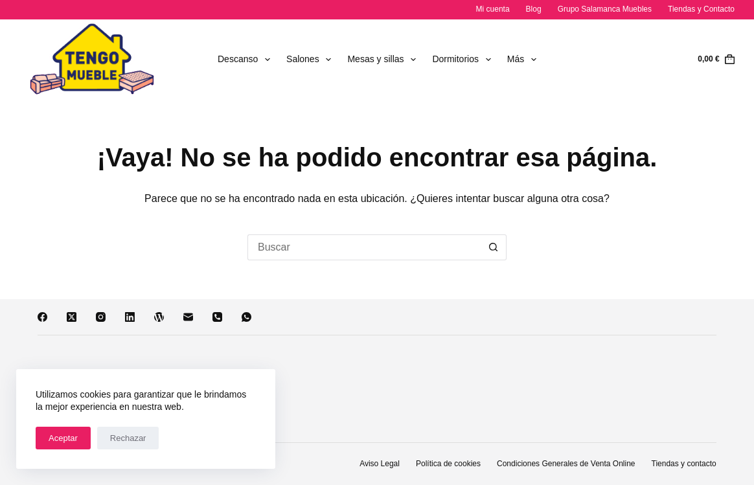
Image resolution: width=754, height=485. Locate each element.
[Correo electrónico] (188, 317)
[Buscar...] (364, 247)
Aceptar (63, 438)
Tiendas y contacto (684, 463)
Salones (311, 59)
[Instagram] (101, 317)
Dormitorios (464, 59)
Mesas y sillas (384, 59)
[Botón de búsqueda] (494, 247)
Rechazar (128, 438)
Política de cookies (448, 463)
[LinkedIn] (130, 317)
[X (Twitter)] (71, 317)
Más (524, 59)
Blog (534, 9)
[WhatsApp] (246, 317)
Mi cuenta (493, 9)
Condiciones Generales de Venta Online (566, 463)
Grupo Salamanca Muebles (605, 9)
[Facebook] (42, 317)
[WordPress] (159, 317)
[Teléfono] (217, 317)
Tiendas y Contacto (701, 9)
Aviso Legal (380, 463)
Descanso (246, 59)
